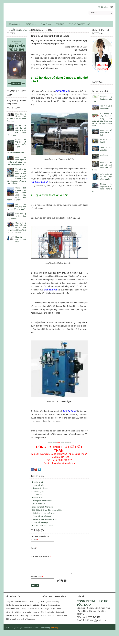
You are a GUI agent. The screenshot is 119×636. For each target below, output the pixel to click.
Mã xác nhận (37, 577)
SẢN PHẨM (46, 24)
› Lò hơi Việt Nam (38, 504)
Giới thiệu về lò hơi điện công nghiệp (106, 176)
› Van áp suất (36, 494)
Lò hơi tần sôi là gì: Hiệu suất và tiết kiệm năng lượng (16, 130)
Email (34, 548)
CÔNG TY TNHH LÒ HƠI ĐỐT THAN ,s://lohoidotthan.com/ (16, 146)
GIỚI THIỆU (31, 24)
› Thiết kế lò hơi (37, 498)
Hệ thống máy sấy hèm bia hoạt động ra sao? (16, 206)
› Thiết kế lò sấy (37, 482)
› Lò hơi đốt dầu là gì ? (40, 522)
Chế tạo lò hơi (106, 155)
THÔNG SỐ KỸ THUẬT (79, 24)
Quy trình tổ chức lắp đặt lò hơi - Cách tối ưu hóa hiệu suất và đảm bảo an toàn (16, 228)
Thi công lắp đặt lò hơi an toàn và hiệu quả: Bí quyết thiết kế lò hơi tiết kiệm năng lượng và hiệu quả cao (16, 176)
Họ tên (34, 540)
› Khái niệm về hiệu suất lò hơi (43, 513)
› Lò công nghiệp (38, 491)
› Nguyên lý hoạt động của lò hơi (44, 519)
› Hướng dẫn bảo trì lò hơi (41, 501)
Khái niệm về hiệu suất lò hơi (106, 132)
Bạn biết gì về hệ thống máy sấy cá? (16, 216)
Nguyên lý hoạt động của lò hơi (102, 99)
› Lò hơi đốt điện (37, 485)
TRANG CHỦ (14, 24)
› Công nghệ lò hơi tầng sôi (42, 507)
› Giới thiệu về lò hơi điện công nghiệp (46, 510)
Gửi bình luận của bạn (41, 557)
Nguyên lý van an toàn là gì (20, 239)
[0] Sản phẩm (103, 7)
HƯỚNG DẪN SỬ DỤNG (20, 30)
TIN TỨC (60, 24)
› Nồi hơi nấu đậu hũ (39, 488)
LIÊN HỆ (40, 30)
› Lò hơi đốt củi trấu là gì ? (41, 516)
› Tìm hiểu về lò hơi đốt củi (42, 525)
